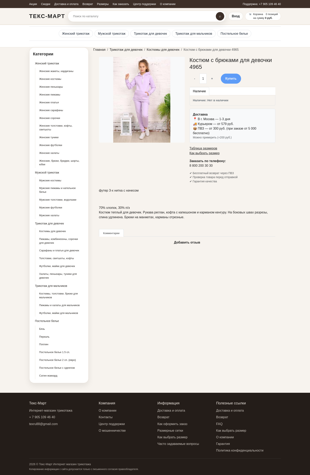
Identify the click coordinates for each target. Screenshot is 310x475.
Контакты (105, 417)
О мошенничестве (112, 430)
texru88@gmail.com (43, 424)
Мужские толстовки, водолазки (57, 199)
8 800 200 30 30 (201, 165)
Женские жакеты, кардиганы (56, 71)
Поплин (43, 344)
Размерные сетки (170, 430)
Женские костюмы (50, 78)
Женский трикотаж (76, 33)
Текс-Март (47, 16)
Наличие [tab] (199, 91)
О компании (107, 410)
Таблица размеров (203, 148)
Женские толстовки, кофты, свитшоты (56, 127)
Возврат (164, 417)
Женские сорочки (49, 118)
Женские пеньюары (51, 86)
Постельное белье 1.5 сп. (54, 352)
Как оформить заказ (172, 424)
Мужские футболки (50, 207)
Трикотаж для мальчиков (193, 33)
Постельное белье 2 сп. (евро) (57, 359)
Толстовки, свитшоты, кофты (56, 258)
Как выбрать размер (205, 153)
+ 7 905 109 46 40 (42, 417)
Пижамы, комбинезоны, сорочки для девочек (58, 241)
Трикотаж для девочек (150, 33)
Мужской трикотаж (112, 33)
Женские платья (49, 102)
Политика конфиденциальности (240, 450)
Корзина (258, 14)
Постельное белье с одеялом (57, 367)
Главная (99, 49)
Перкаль (44, 336)
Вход (236, 16)
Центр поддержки (112, 424)
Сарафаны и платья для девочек (59, 250)
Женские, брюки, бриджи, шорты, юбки (59, 162)
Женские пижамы (49, 94)
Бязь (42, 328)
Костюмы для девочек (52, 231)
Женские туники (49, 137)
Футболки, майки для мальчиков (58, 313)
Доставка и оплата (171, 410)
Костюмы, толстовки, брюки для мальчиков (58, 295)
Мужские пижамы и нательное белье (57, 190)
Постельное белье (234, 33)
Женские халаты (49, 152)
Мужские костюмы (50, 180)
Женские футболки (50, 145)
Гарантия (223, 444)
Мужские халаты (49, 215)
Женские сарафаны (51, 110)
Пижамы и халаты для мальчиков (59, 305)
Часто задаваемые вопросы (178, 444)
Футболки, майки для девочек (57, 266)
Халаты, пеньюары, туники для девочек (58, 275)
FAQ (219, 424)
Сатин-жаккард (48, 375)
